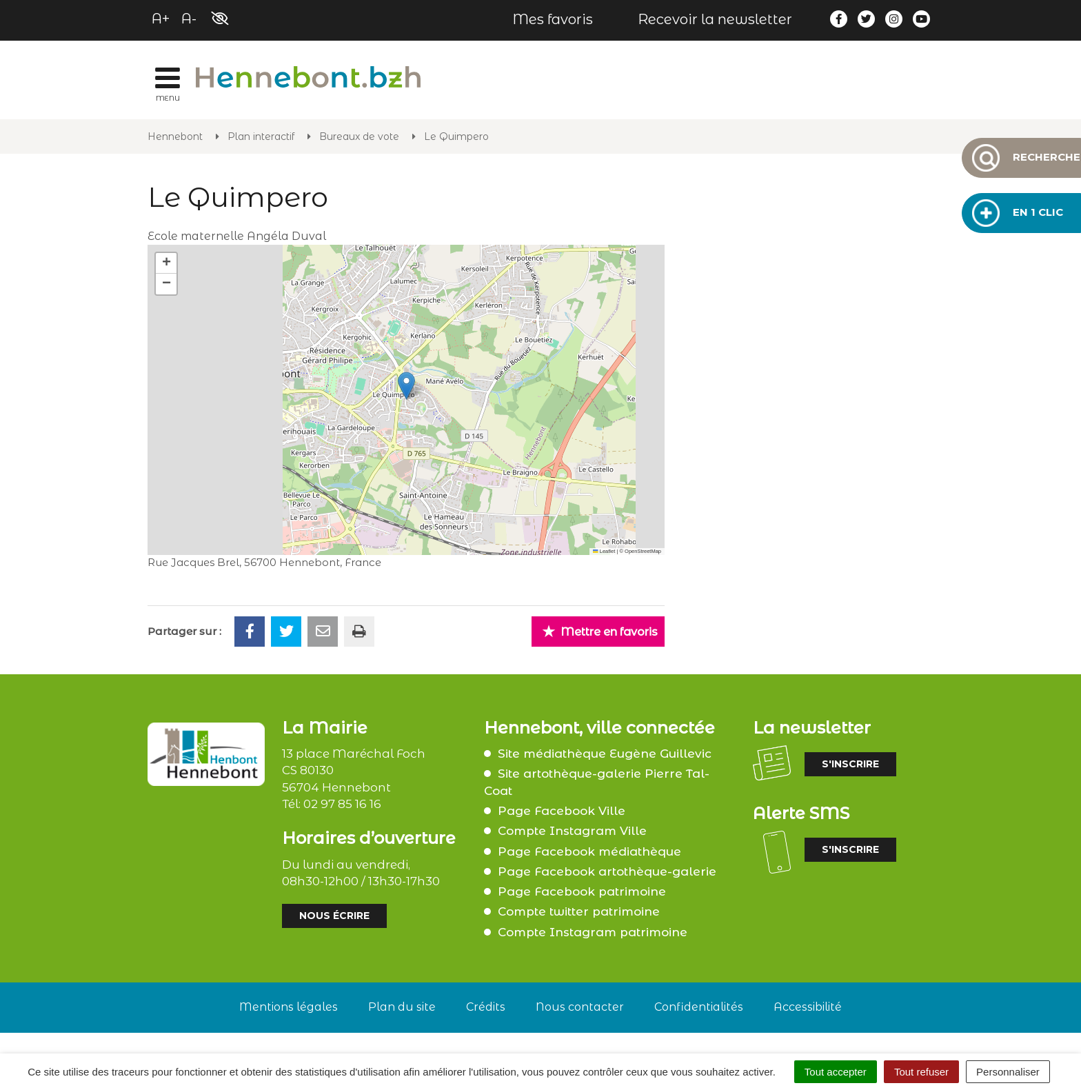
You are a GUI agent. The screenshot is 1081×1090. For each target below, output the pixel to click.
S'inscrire (850, 764)
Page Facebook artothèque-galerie (607, 871)
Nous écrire (334, 915)
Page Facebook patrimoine (582, 891)
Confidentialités (698, 1006)
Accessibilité (808, 1006)
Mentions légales (288, 1006)
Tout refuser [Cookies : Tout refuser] (921, 1072)
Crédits (485, 1006)
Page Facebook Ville (561, 811)
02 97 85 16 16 (342, 804)
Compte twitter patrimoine (579, 911)
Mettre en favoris (600, 631)
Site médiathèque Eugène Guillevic (604, 753)
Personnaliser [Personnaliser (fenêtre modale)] (1008, 1072)
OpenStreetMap (643, 551)
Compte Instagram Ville (572, 831)
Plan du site (402, 1006)
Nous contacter (580, 1006)
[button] (406, 386)
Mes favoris (552, 19)
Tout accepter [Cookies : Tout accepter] (836, 1072)
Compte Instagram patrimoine (592, 932)
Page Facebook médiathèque (589, 851)
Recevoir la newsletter (715, 19)
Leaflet (604, 551)
